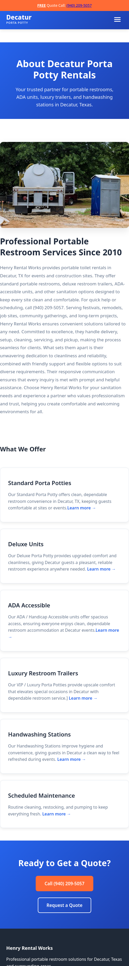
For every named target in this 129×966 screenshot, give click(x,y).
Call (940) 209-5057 (64, 884)
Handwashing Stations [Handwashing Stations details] (39, 734)
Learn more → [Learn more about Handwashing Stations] (71, 759)
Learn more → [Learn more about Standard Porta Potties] (81, 508)
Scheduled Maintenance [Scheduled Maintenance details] (41, 795)
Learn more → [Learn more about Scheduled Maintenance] (56, 813)
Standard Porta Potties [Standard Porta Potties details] (39, 483)
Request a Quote (65, 905)
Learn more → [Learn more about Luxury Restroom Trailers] (83, 698)
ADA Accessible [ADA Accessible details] (29, 605)
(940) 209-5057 (79, 5)
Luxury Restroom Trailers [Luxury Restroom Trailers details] (43, 673)
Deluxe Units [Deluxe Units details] (26, 544)
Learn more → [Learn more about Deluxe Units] (101, 569)
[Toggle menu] (117, 19)
